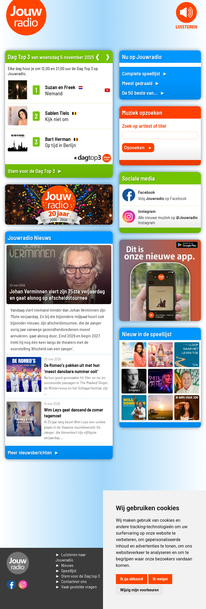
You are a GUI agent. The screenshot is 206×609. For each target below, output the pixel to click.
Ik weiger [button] (160, 579)
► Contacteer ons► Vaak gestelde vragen (76, 584)
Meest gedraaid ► (141, 83)
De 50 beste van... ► (143, 93)
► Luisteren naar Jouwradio (71, 557)
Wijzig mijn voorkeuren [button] (139, 590)
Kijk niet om (60, 116)
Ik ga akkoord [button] (131, 579)
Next (199, 32)
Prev (7, 32)
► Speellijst (66, 570)
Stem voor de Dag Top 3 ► (35, 171)
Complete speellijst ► (144, 73)
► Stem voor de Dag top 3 (78, 575)
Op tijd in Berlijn (61, 142)
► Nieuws (65, 565)
